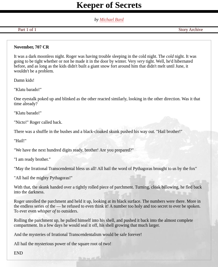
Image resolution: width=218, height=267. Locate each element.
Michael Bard (112, 19)
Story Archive (190, 29)
